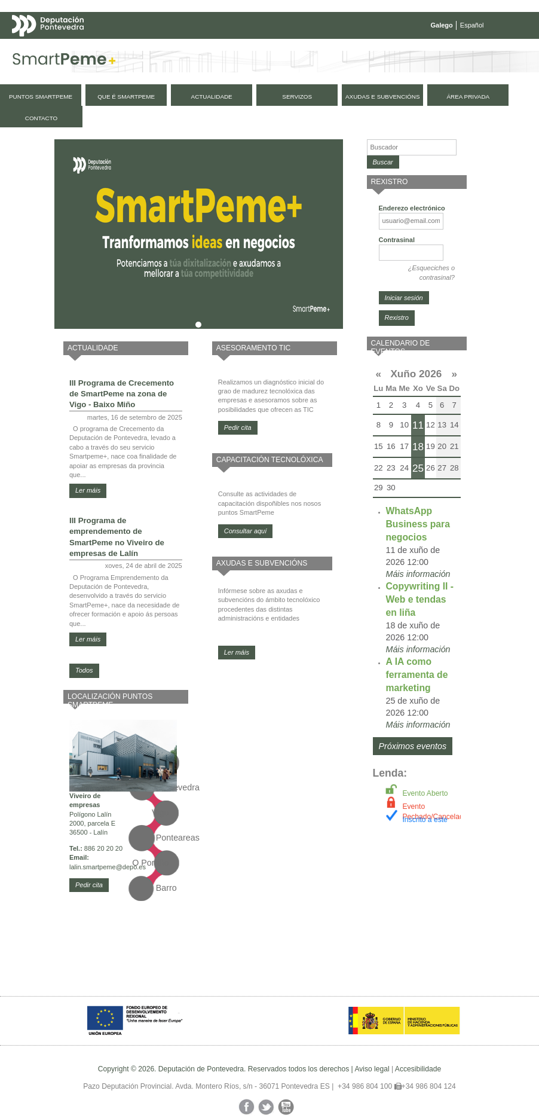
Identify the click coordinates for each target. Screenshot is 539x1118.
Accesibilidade (418, 1069)
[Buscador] (412, 147)
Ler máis (87, 490)
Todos (84, 670)
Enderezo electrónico (412, 208)
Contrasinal (397, 239)
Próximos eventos (413, 746)
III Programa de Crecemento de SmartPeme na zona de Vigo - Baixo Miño (121, 394)
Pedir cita (89, 884)
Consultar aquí (245, 530)
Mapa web (130, 49)
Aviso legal (371, 1069)
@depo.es (131, 866)
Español (472, 25)
